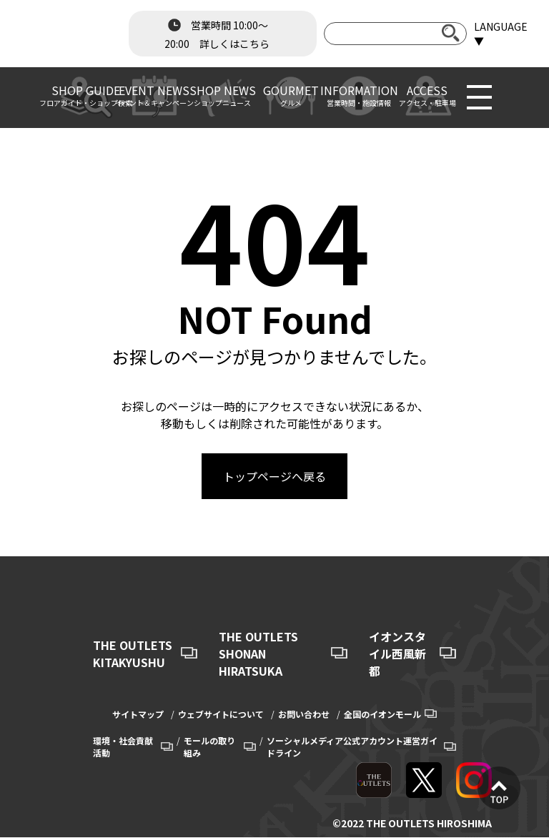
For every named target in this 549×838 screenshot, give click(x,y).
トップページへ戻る (274, 476)
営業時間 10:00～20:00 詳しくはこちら (216, 33)
